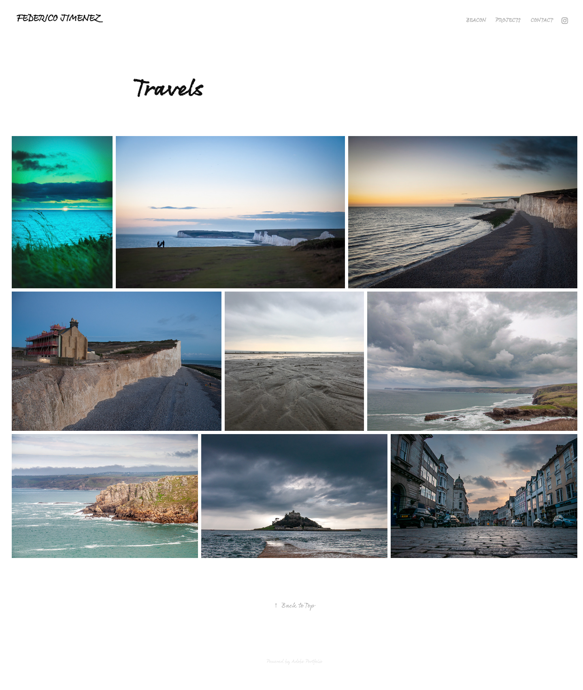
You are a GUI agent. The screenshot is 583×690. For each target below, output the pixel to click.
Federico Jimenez (58, 18)
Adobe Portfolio (307, 662)
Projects (508, 20)
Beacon (476, 20)
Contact (542, 20)
